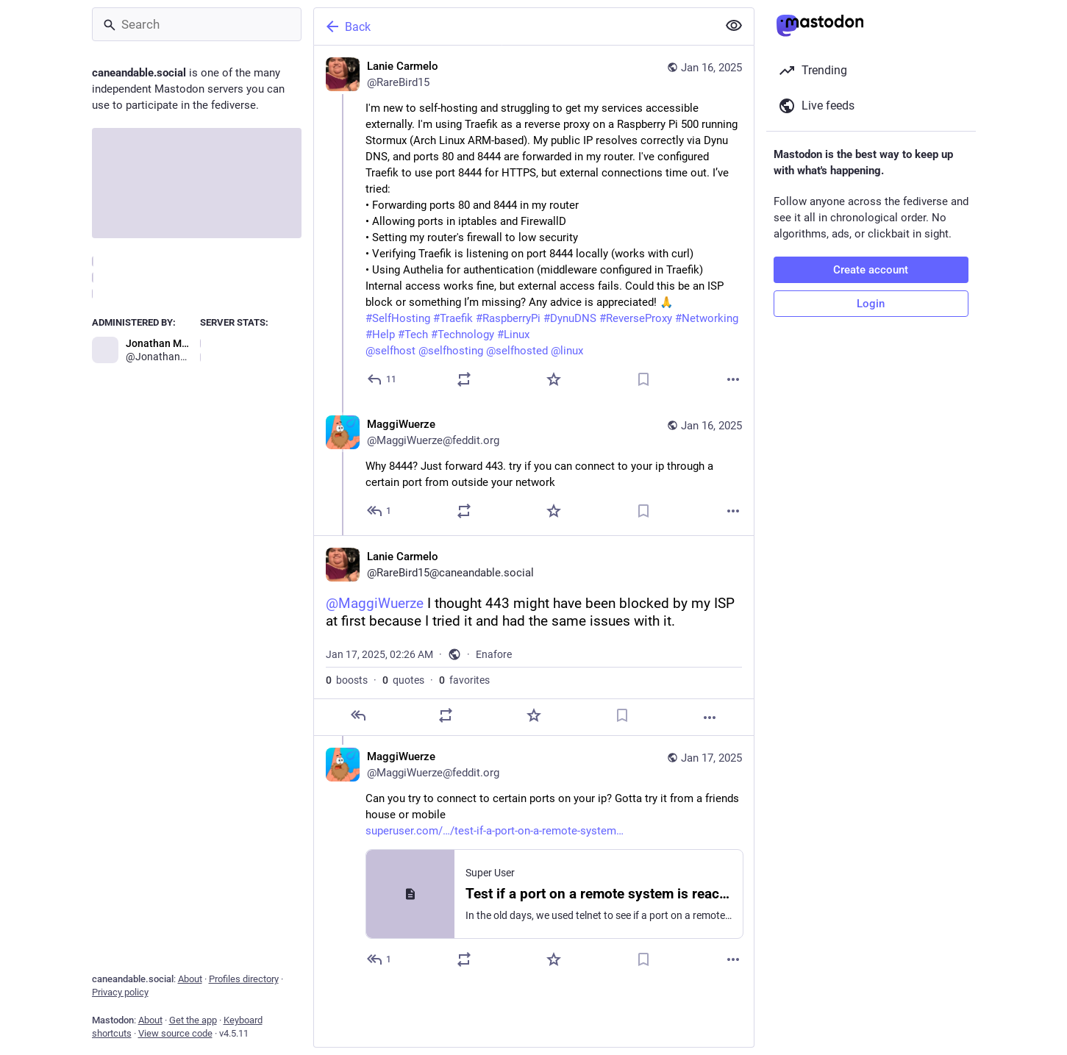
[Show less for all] (734, 25)
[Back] (514, 26)
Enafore (494, 654)
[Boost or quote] (464, 379)
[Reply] (382, 379)
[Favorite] (554, 379)
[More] (733, 379)
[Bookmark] (643, 379)
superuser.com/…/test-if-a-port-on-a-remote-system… (494, 830)
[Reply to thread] (379, 511)
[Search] (196, 24)
